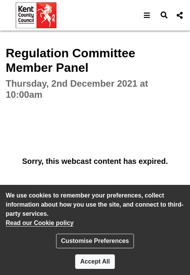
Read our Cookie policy (40, 223)
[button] (147, 15)
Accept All (95, 261)
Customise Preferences (95, 241)
